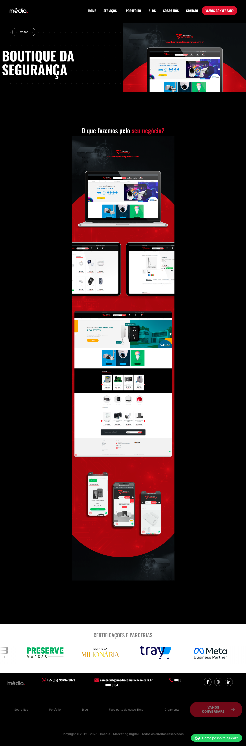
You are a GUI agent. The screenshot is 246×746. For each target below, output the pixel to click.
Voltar (24, 32)
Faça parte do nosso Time (126, 709)
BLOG (152, 10)
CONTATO (192, 10)
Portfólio (55, 709)
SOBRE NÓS (171, 10)
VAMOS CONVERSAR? (219, 10)
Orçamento (172, 709)
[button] (216, 738)
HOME (92, 10)
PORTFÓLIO (133, 10)
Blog (85, 709)
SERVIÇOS (111, 10)
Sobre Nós (21, 709)
